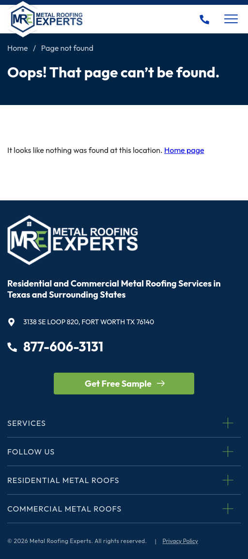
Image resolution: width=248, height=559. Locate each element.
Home (17, 48)
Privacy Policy (180, 540)
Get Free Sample (118, 383)
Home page (184, 150)
